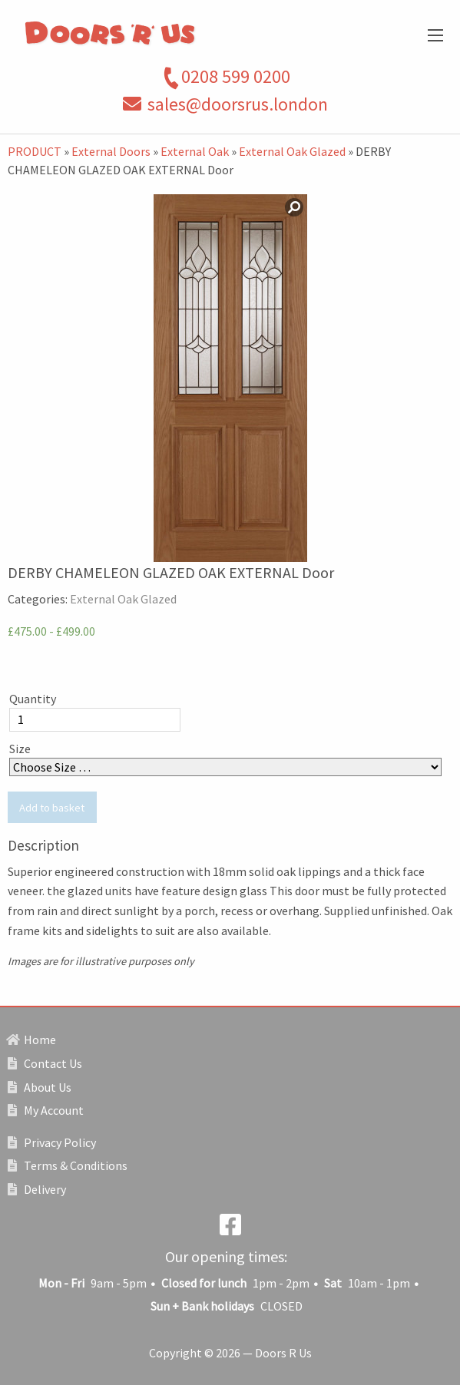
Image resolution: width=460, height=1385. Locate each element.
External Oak (195, 151)
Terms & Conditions (67, 1165)
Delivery (37, 1189)
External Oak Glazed (292, 151)
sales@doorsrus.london (237, 104)
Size (20, 748)
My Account (46, 1110)
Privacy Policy (52, 1142)
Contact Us (45, 1063)
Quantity (32, 698)
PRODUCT (34, 151)
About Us (39, 1087)
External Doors (111, 151)
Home (32, 1039)
